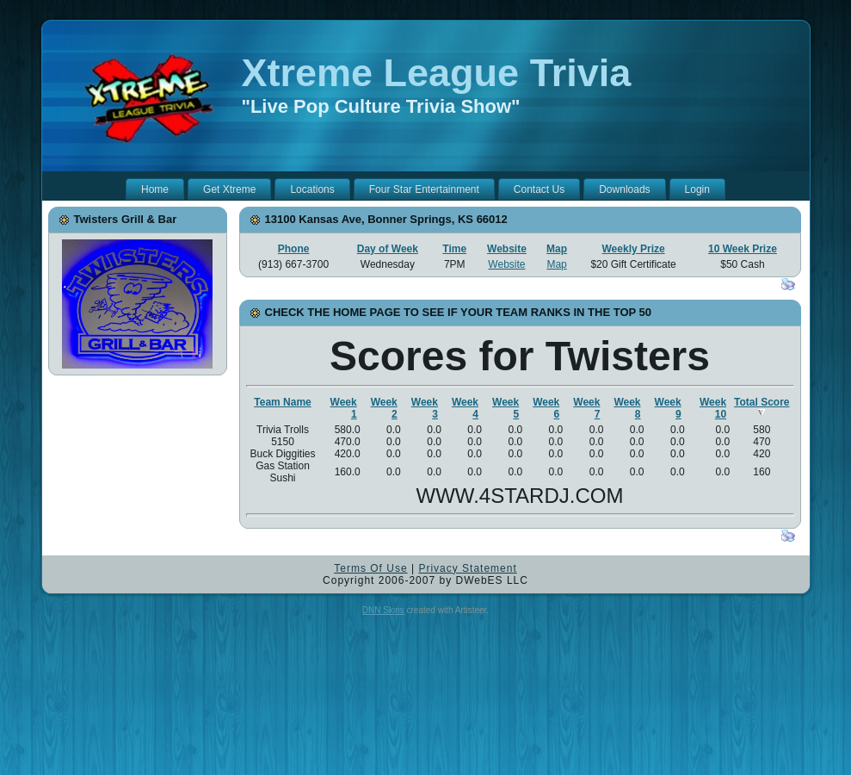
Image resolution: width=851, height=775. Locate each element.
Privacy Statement (467, 568)
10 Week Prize (742, 249)
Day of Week (387, 249)
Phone (294, 249)
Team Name (282, 402)
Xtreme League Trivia (437, 73)
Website (507, 249)
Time (454, 249)
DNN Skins (383, 610)
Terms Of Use (370, 568)
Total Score (761, 406)
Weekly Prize (633, 249)
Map (556, 249)
